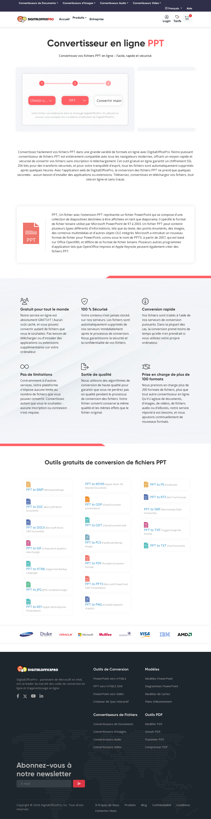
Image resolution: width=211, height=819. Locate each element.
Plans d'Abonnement (158, 701)
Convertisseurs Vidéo (107, 747)
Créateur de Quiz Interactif (111, 701)
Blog (144, 805)
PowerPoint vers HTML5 (109, 678)
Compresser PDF (156, 747)
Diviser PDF (152, 731)
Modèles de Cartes (157, 694)
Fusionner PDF (154, 739)
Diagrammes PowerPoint (161, 686)
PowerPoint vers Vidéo (108, 694)
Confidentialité (161, 805)
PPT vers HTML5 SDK (108, 686)
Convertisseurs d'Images (109, 731)
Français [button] (172, 8)
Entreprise (97, 19)
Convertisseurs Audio (107, 739)
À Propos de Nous (107, 805)
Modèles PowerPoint (159, 678)
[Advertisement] (166, 99)
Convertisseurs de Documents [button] (37, 3)
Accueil (64, 19)
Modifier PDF (153, 724)
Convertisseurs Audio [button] (113, 3)
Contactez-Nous (106, 811)
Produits (78, 17)
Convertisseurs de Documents (113, 724)
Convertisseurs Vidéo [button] (146, 3)
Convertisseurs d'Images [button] (78, 3)
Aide (189, 8)
